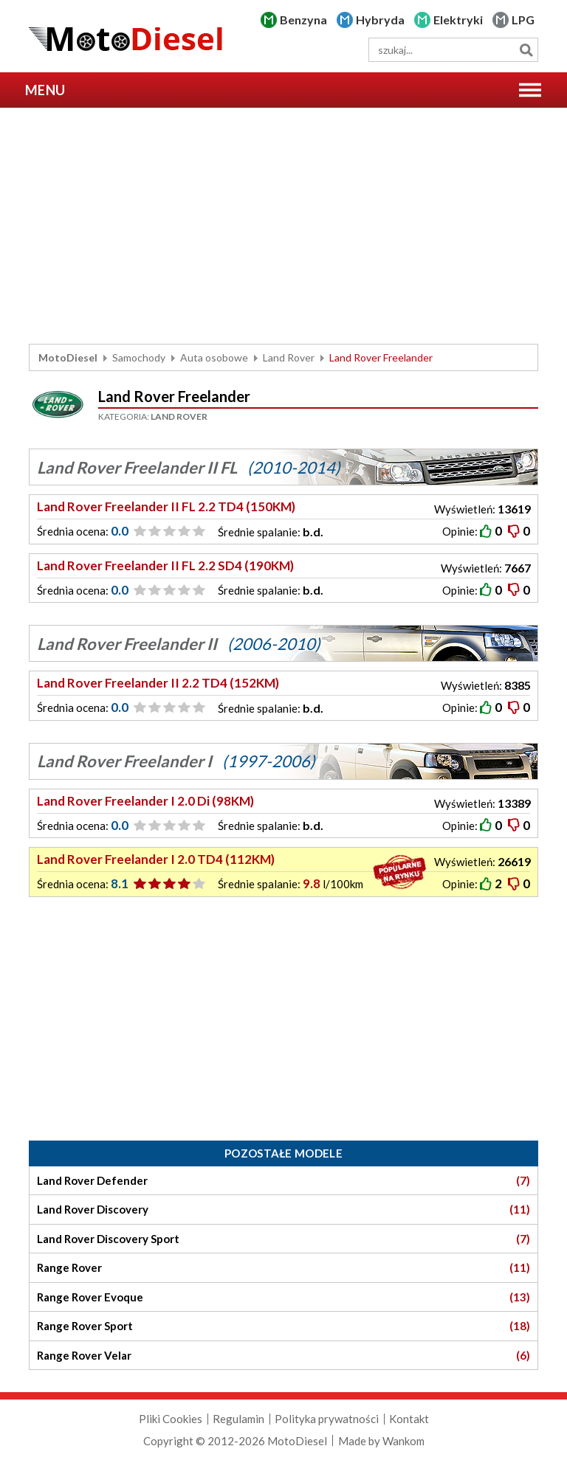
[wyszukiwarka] (453, 50)
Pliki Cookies (170, 1418)
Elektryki (458, 20)
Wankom (403, 1440)
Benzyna (303, 20)
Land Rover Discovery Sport (283, 1239)
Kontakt (409, 1418)
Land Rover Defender (283, 1180)
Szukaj (526, 50)
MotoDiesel (67, 357)
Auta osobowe (214, 357)
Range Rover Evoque (283, 1297)
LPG (523, 20)
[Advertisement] (283, 225)
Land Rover (289, 357)
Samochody (138, 357)
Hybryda (380, 20)
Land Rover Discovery (283, 1209)
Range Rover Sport (283, 1326)
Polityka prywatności (327, 1418)
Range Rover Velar (283, 1355)
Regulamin (238, 1418)
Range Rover (283, 1267)
